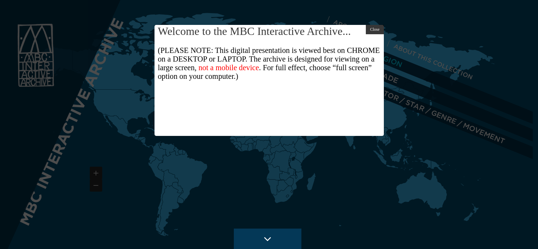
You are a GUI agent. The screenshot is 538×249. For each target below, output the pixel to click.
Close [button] (374, 29)
